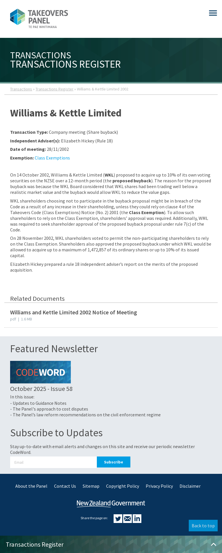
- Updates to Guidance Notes (38, 403)
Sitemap (91, 486)
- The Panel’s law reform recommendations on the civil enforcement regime (85, 414)
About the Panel (31, 486)
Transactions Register (54, 89)
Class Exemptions (52, 158)
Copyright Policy (122, 486)
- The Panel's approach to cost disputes (49, 409)
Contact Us (65, 486)
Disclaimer (190, 486)
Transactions (21, 89)
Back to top (203, 525)
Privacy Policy (159, 486)
